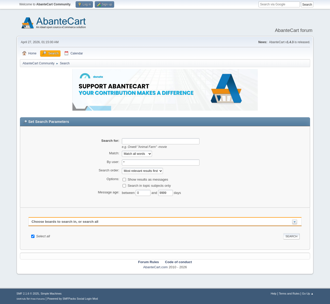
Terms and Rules (289, 293)
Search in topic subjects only (149, 186)
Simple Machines (51, 293)
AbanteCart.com (155, 267)
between (129, 193)
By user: (113, 162)
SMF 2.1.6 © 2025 (28, 293)
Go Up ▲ (308, 293)
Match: (114, 153)
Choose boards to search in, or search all (65, 222)
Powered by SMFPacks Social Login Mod (72, 298)
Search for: (110, 141)
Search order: (109, 170)
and (154, 193)
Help (273, 293)
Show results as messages (148, 179)
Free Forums (38, 298)
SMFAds (21, 298)
